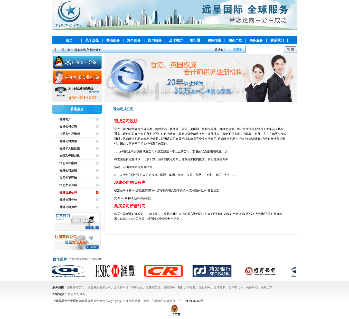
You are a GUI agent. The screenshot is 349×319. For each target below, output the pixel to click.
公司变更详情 (68, 177)
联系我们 (277, 40)
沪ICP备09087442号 (191, 301)
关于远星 (92, 40)
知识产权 (235, 40)
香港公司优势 (68, 126)
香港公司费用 (68, 141)
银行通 (195, 40)
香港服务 (113, 40)
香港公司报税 (68, 207)
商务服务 (256, 40)
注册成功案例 (68, 163)
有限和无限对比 (69, 156)
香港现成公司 (68, 192)
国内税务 (155, 40)
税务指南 (214, 40)
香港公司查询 (76, 294)
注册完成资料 (68, 185)
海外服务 (134, 40)
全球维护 (176, 40)
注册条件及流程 (69, 134)
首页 (69, 40)
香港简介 (65, 119)
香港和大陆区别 (69, 148)
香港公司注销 (68, 170)
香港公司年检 (68, 199)
